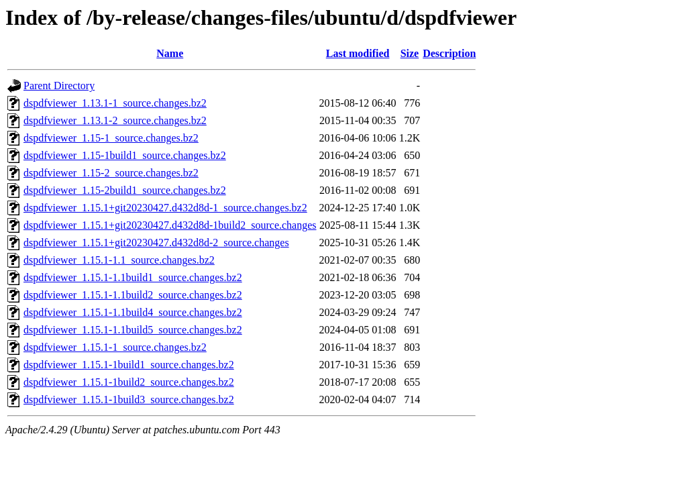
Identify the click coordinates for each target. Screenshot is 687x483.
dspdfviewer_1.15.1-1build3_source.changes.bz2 (128, 399)
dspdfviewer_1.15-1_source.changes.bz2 (111, 138)
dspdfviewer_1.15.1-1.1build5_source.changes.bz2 (132, 329)
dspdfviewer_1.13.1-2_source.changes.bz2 (115, 120)
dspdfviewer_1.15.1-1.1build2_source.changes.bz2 (132, 295)
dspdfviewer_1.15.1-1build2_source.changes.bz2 (128, 382)
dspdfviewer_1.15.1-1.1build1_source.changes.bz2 (132, 277)
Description (449, 53)
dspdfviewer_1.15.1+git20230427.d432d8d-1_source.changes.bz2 (165, 207)
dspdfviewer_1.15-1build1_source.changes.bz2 (124, 155)
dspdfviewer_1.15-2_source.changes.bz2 (111, 172)
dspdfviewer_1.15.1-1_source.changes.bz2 (115, 347)
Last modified (358, 53)
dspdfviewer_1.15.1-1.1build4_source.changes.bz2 (132, 312)
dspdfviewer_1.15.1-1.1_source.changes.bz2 (119, 260)
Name (169, 53)
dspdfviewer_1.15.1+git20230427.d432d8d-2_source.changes (156, 242)
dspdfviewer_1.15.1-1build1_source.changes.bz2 (128, 364)
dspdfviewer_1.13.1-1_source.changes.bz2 (115, 103)
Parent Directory (59, 85)
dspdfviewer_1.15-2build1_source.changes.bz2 (124, 190)
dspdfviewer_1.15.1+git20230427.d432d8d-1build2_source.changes (170, 225)
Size (410, 53)
